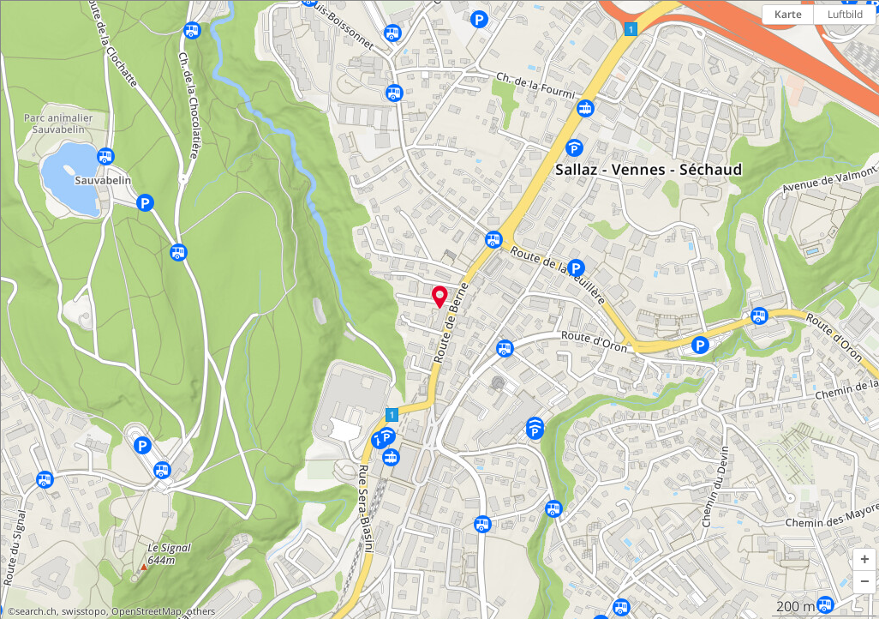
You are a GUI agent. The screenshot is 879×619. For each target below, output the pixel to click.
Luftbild (845, 14)
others (201, 611)
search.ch (36, 611)
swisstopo (84, 611)
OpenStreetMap (146, 611)
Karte (788, 14)
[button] (864, 560)
